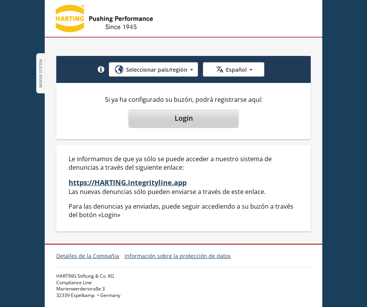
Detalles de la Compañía (87, 256)
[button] (101, 69)
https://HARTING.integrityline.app (128, 182)
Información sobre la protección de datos (178, 256)
